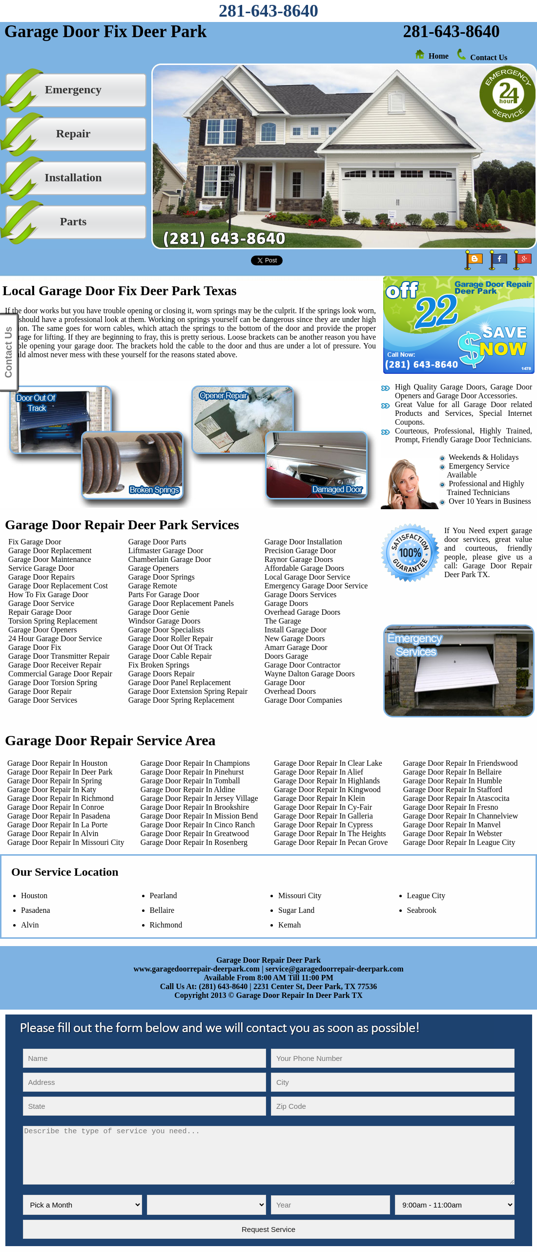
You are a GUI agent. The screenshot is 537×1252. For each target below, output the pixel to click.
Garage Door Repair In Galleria (323, 816)
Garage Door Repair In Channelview (460, 816)
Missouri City (299, 895)
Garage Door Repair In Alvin (51, 833)
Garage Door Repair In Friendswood (460, 763)
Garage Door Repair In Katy (49, 789)
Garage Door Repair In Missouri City (63, 842)
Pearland (163, 895)
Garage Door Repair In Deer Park (57, 772)
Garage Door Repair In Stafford (452, 789)
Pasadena (35, 910)
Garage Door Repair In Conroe (53, 807)
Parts (73, 221)
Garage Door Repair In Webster (452, 833)
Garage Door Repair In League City (459, 842)
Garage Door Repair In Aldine (188, 789)
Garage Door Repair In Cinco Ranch (198, 824)
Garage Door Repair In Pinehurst (192, 772)
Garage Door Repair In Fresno (450, 807)
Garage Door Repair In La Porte (55, 824)
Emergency (73, 89)
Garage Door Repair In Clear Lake (328, 763)
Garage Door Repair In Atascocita (456, 798)
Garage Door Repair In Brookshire (195, 807)
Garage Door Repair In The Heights (330, 833)
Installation (73, 177)
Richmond (166, 925)
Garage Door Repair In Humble (452, 781)
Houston (34, 895)
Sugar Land (296, 910)
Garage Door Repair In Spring (52, 781)
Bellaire (162, 910)
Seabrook (421, 910)
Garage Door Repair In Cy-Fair (323, 807)
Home (439, 56)
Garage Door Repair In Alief (318, 772)
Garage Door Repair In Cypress (323, 824)
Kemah (289, 925)
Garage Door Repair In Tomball (190, 781)
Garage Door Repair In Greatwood (195, 833)
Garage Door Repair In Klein (319, 798)
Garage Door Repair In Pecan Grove (331, 842)
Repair (73, 133)
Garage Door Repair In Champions (195, 763)
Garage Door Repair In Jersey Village (199, 798)
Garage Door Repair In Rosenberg (194, 842)
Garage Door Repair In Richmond (58, 798)
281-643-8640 (268, 11)
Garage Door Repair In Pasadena (56, 816)
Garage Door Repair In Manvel (452, 824)
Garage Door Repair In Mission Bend (199, 816)
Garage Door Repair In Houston (55, 763)
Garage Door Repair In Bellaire (452, 772)
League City (426, 895)
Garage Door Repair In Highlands (327, 781)
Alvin (30, 925)
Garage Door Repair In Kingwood (327, 789)
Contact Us (488, 57)
